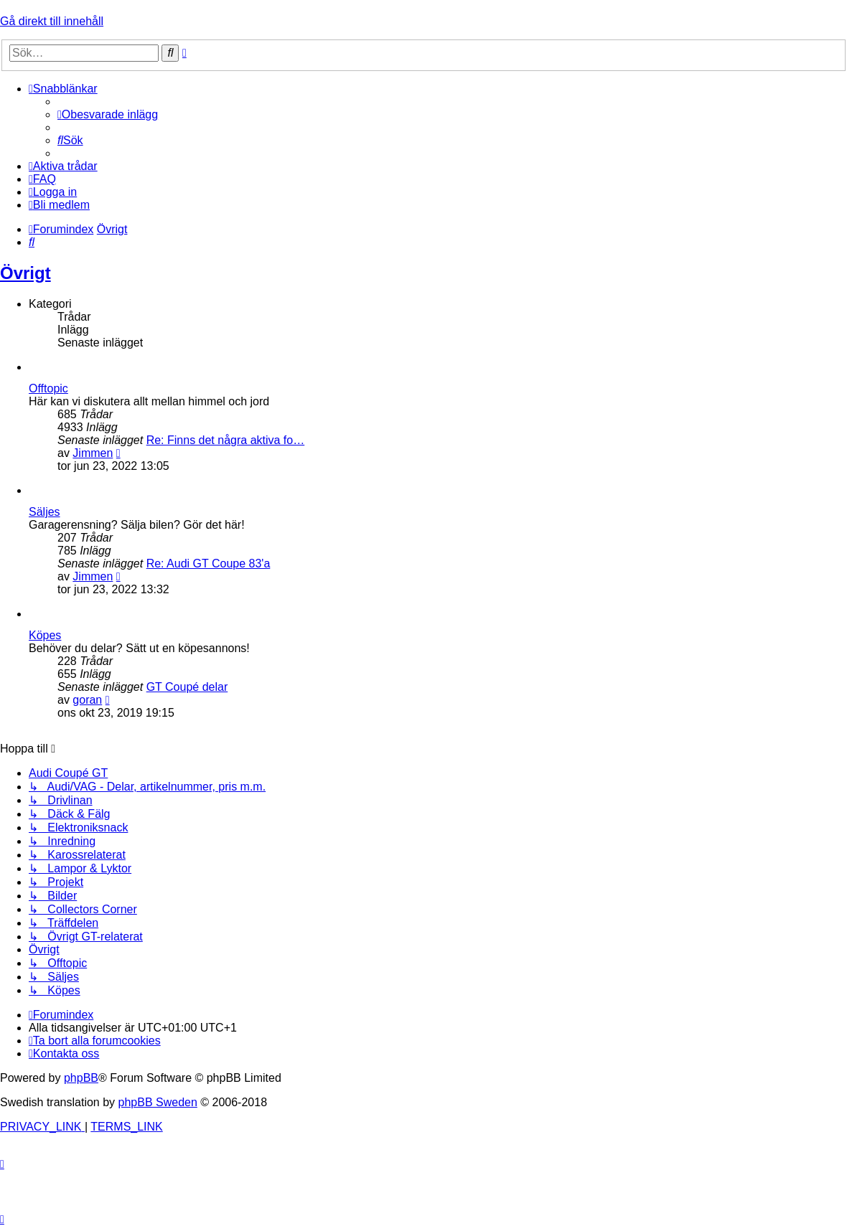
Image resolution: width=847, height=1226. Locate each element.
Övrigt (25, 273)
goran (87, 700)
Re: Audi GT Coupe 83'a (208, 563)
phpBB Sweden (157, 1102)
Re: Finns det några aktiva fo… (225, 440)
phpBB (81, 1078)
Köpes (45, 635)
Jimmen (92, 453)
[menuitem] (107, 114)
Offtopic (48, 388)
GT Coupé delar (187, 687)
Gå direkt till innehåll (51, 21)
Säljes (44, 512)
